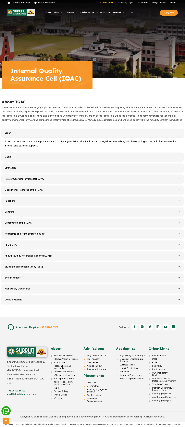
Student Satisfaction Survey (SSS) (24, 266)
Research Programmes (131, 375)
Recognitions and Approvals (62, 367)
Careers (58, 398)
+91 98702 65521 (50, 327)
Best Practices (13, 277)
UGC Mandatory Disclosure (160, 374)
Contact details (13, 299)
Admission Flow (94, 366)
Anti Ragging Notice (161, 393)
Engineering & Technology (132, 355)
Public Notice (158, 369)
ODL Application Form (64, 375)
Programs (70, 12)
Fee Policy (157, 366)
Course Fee (92, 362)
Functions (10, 200)
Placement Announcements (94, 400)
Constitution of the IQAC (18, 222)
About (57, 12)
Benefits (9, 211)
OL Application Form (64, 378)
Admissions (85, 12)
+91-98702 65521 (16, 390)
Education (124, 372)
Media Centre (60, 395)
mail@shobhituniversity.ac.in (22, 394)
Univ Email (142, 2)
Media (173, 2)
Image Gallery (61, 391)
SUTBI (155, 359)
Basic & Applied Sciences (132, 378)
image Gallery (158, 2)
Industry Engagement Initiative (97, 390)
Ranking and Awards (64, 372)
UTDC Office (93, 386)
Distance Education (21, 2)
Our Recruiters (94, 395)
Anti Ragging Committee (164, 397)
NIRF (57, 388)
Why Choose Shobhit (96, 355)
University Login (125, 2)
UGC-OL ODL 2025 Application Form (63, 383)
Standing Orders (160, 384)
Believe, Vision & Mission (66, 359)
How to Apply (93, 359)
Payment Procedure (96, 369)
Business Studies (128, 365)
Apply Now (168, 12)
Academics (102, 12)
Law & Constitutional (129, 368)
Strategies (10, 167)
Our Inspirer (60, 362)
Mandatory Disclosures (17, 288)
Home (48, 12)
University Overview (64, 355)
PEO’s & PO (11, 244)
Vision (8, 132)
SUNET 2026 (106, 2)
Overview (91, 382)
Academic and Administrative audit (25, 233)
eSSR (154, 362)
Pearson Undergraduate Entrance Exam (163, 389)
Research (117, 12)
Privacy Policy (159, 355)
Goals (8, 156)
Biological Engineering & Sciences (131, 360)
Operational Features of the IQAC (24, 189)
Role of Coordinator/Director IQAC (24, 178)
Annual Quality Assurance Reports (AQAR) (28, 255)
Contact (131, 12)
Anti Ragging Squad (161, 400)
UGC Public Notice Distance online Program (164, 379)
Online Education (46, 2)
